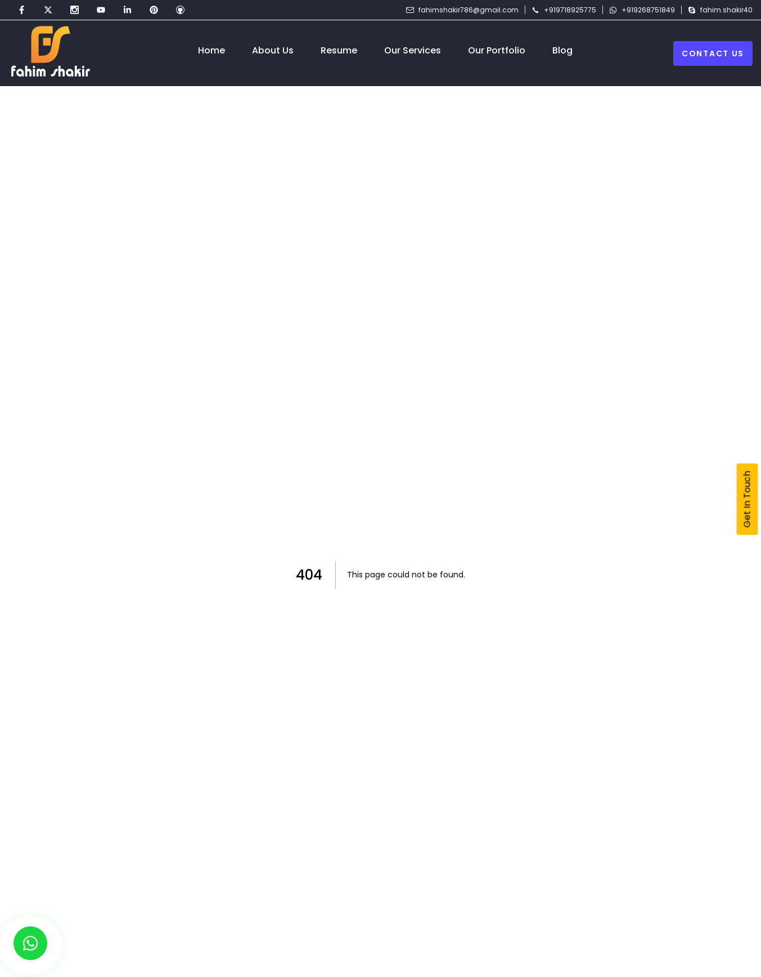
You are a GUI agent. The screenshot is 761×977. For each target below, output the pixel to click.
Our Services (412, 50)
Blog (562, 50)
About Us (273, 50)
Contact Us (713, 53)
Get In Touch (747, 499)
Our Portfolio (496, 50)
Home (211, 50)
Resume (339, 50)
